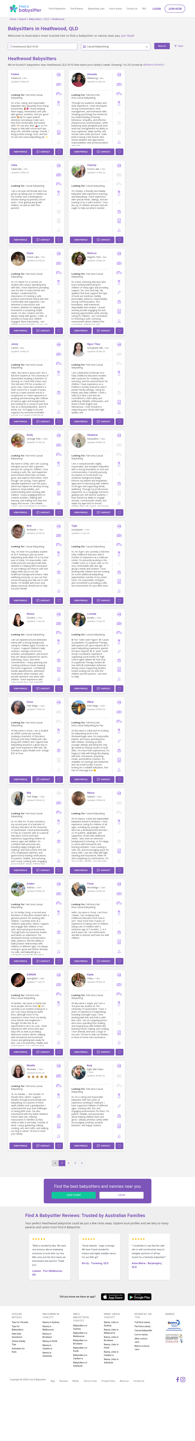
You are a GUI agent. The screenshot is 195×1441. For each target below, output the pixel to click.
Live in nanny (141, 1334)
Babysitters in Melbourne (80, 1335)
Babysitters (35, 19)
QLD (46, 19)
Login (157, 8)
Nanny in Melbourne (48, 1328)
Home (13, 19)
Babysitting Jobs (96, 8)
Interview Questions (17, 1335)
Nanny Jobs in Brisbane (111, 1339)
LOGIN (121, 1195)
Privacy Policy (108, 1381)
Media (76, 1381)
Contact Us (132, 8)
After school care (141, 1340)
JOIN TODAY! (73, 1195)
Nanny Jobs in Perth (111, 1346)
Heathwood (58, 19)
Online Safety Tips (18, 1343)
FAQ (144, 8)
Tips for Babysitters (17, 1328)
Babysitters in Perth (80, 1349)
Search (22, 19)
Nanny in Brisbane (47, 1335)
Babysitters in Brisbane (80, 1342)
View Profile (20, 152)
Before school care (142, 1348)
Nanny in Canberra (47, 1347)
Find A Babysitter (57, 8)
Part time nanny (142, 1326)
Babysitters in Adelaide (80, 1364)
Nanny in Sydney (50, 1322)
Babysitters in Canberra (80, 1357)
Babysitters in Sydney (80, 1327)
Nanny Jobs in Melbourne (111, 1331)
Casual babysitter (143, 1330)
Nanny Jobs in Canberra (111, 1353)
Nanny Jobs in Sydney (111, 1324)
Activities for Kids (18, 1350)
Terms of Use (90, 1381)
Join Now (175, 8)
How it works (115, 8)
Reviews (63, 1381)
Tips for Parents (20, 1322)
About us (124, 1381)
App (53, 1381)
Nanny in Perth (49, 1341)
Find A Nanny (76, 8)
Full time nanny (142, 1322)
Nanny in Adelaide (47, 1354)
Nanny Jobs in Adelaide (111, 1361)
